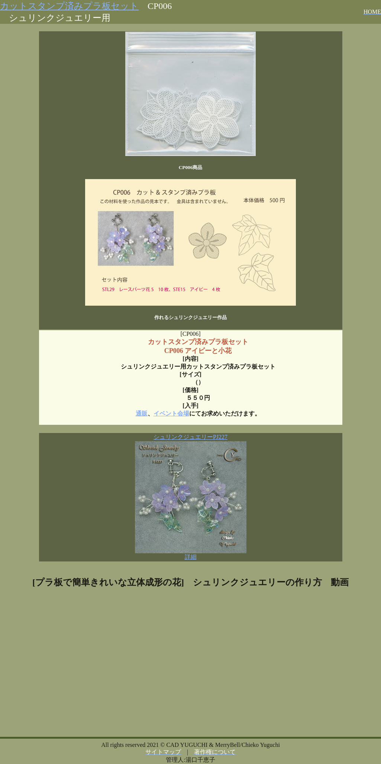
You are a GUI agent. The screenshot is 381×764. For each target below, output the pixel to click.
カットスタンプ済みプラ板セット (69, 6)
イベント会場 (171, 413)
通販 (142, 413)
